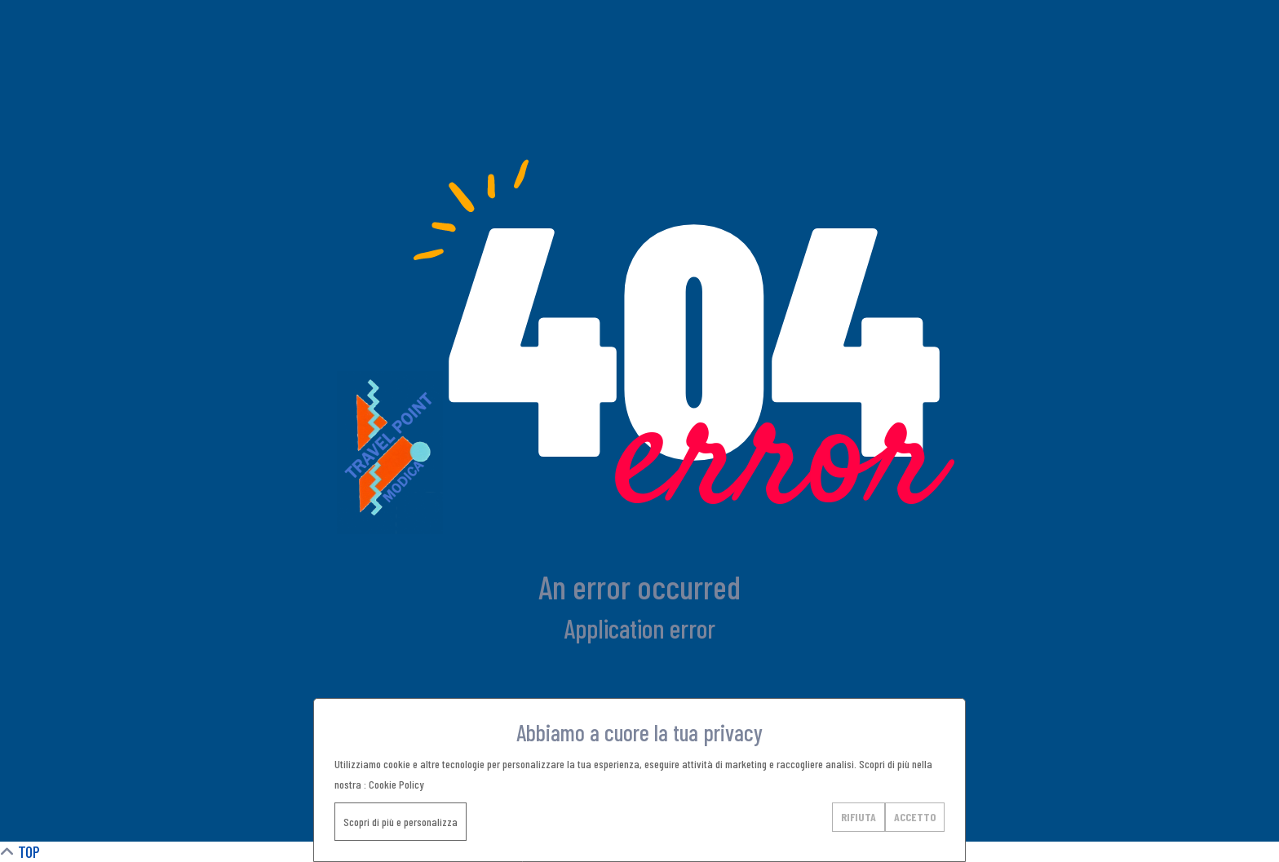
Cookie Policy (396, 784)
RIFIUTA (858, 817)
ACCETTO (915, 817)
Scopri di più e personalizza (400, 822)
